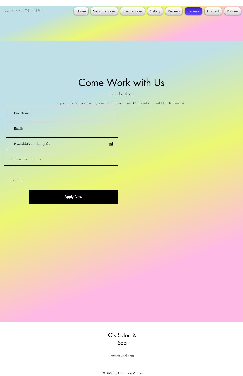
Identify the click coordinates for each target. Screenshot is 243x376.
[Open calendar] (111, 144)
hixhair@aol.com (122, 355)
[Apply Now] (73, 197)
